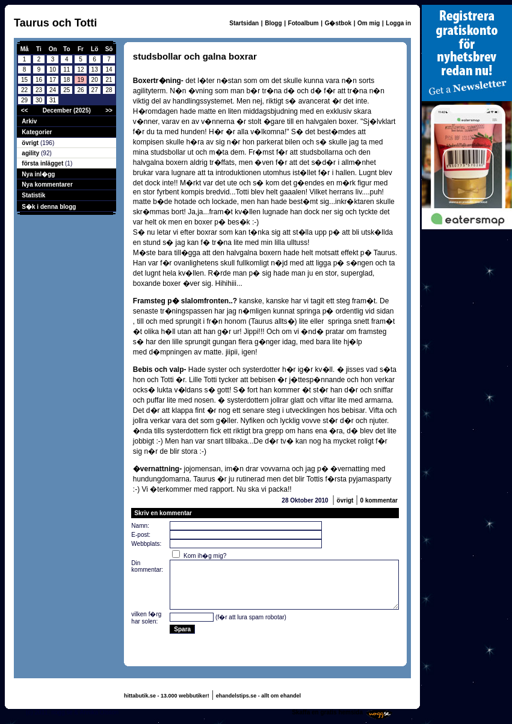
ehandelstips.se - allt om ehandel (258, 696)
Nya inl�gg (38, 174)
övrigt (31, 143)
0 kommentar (379, 500)
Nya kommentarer (47, 184)
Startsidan (244, 23)
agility (31, 153)
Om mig (368, 23)
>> (109, 110)
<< (24, 110)
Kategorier (37, 132)
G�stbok (338, 23)
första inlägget (43, 163)
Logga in (398, 23)
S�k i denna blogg (49, 206)
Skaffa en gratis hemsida (327, 712)
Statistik (33, 195)
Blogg (273, 23)
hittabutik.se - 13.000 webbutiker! (166, 696)
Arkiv (29, 121)
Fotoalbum (303, 23)
